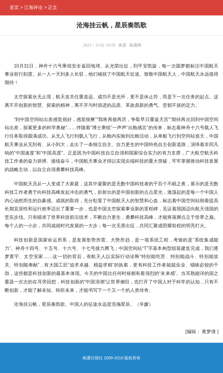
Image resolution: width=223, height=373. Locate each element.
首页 (14, 7)
